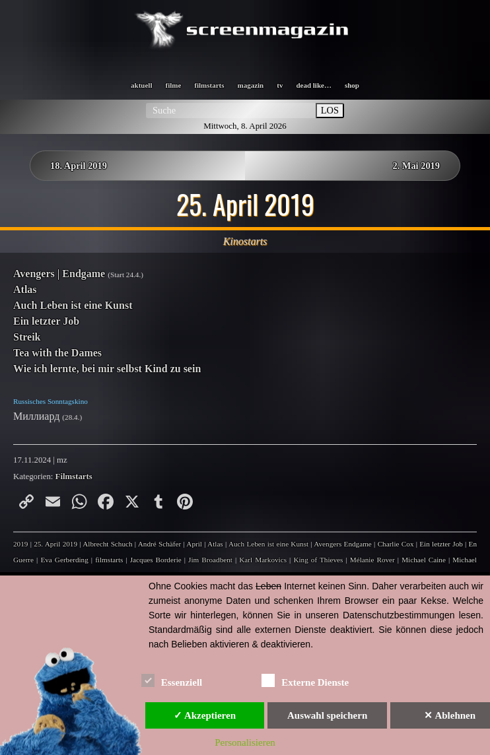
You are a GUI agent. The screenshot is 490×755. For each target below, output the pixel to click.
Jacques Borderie (156, 560)
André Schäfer (159, 544)
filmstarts (209, 85)
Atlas (25, 289)
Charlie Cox (396, 544)
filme (173, 85)
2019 (20, 544)
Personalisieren (245, 742)
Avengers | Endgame (59, 273)
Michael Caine (424, 560)
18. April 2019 (78, 165)
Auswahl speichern (327, 715)
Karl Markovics (263, 560)
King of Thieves (318, 560)
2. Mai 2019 (416, 165)
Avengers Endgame (343, 544)
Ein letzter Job (46, 321)
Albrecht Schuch (107, 544)
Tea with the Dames (57, 352)
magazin (251, 85)
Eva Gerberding (64, 560)
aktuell (141, 85)
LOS (330, 110)
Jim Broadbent (210, 560)
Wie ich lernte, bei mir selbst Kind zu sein (107, 368)
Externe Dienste (305, 680)
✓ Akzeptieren (205, 715)
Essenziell (172, 680)
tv (280, 85)
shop (352, 85)
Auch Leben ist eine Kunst (72, 305)
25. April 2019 (55, 544)
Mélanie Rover (372, 560)
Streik (26, 337)
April (194, 544)
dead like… (313, 85)
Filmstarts (73, 476)
